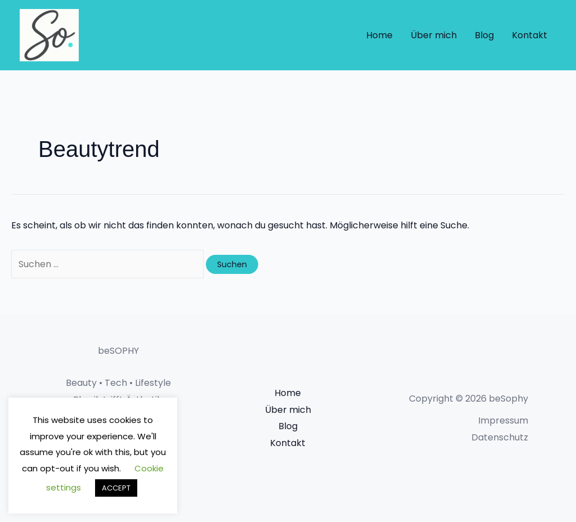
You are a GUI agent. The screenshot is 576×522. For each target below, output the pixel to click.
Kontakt (529, 35)
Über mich (434, 35)
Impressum (503, 420)
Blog (484, 35)
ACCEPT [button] (116, 488)
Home (379, 35)
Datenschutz (499, 437)
